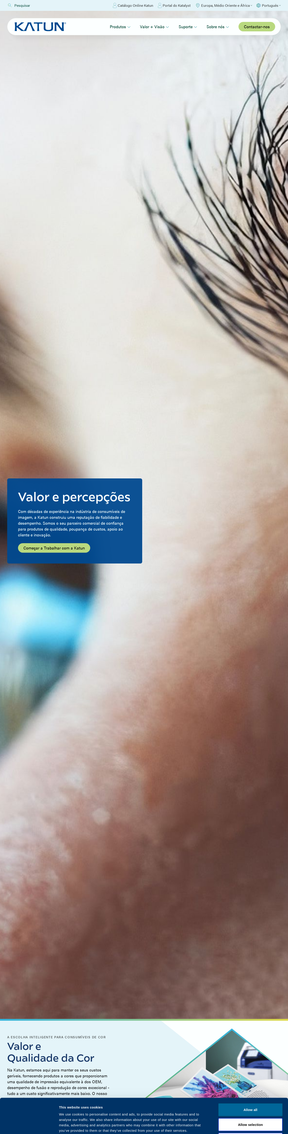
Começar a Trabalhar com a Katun (54, 548)
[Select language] (268, 5)
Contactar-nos (257, 26)
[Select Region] (223, 5)
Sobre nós (218, 26)
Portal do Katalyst (174, 5)
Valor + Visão (154, 26)
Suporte (188, 26)
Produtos (120, 26)
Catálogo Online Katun (133, 5)
